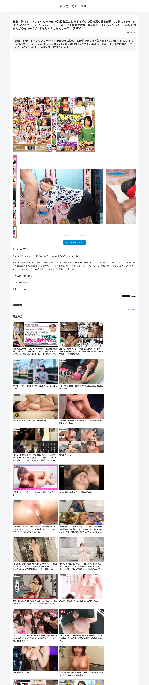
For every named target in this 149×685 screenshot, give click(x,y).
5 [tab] (70, 236)
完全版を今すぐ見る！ (74, 242)
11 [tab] (87, 236)
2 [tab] (62, 236)
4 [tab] (67, 236)
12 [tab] (90, 236)
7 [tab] (76, 236)
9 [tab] (82, 236)
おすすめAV (17, 305)
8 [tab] (79, 236)
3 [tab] (65, 236)
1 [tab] (59, 236)
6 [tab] (73, 236)
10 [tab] (84, 236)
